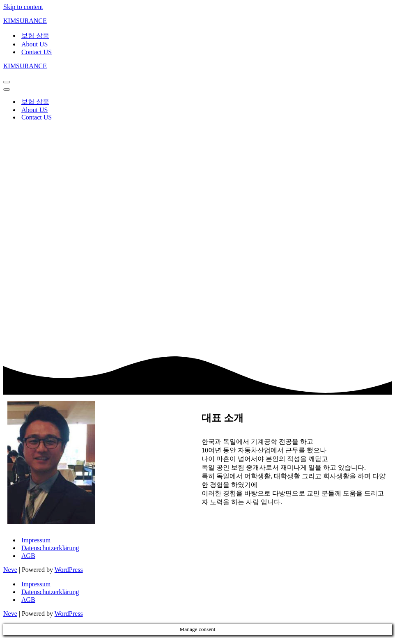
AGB (28, 555)
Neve (10, 569)
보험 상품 (35, 35)
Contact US (36, 51)
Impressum (36, 540)
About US (34, 44)
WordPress (69, 569)
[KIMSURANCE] (197, 21)
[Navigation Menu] (6, 82)
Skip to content (23, 6)
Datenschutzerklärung (50, 547)
